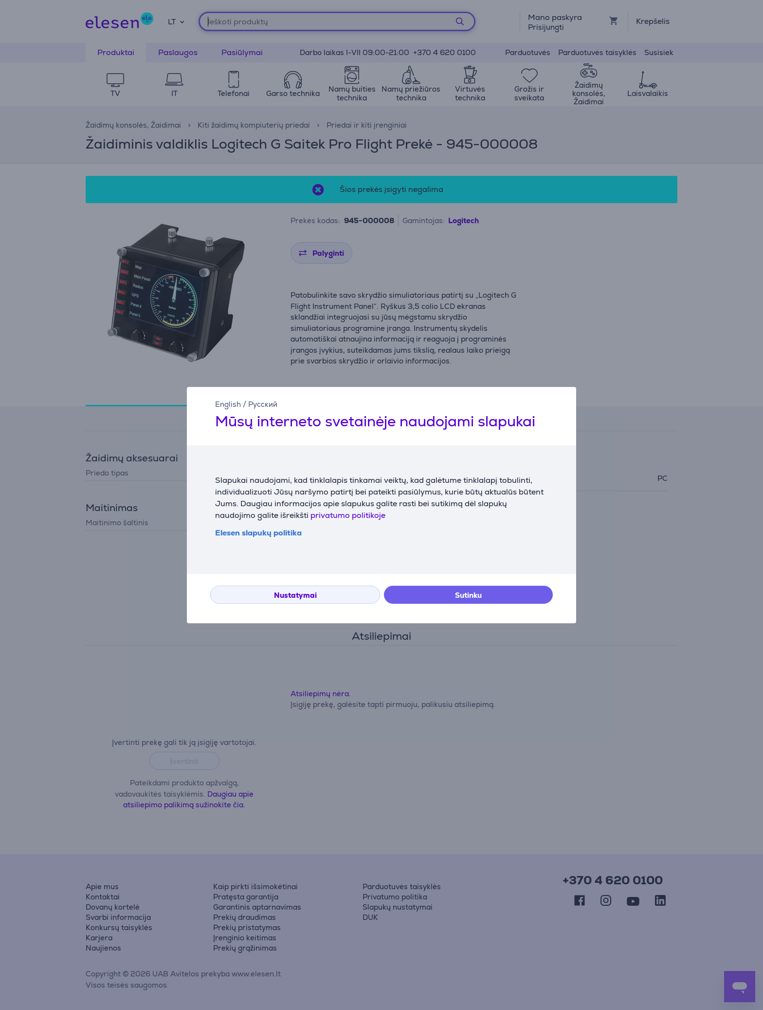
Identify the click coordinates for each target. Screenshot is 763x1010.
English (228, 404)
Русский (262, 404)
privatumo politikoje (347, 515)
